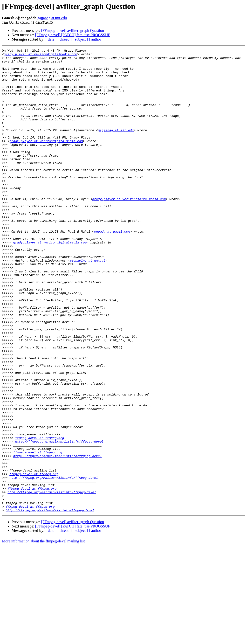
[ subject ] (80, 39)
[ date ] (51, 39)
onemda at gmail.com (112, 268)
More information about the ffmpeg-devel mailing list (43, 634)
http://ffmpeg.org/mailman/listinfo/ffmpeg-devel (59, 520)
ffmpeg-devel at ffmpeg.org (39, 516)
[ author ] (96, 39)
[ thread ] (64, 39)
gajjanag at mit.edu (52, 18)
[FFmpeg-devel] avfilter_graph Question (72, 30)
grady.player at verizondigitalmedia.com (40, 55)
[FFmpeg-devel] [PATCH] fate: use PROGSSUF (72, 35)
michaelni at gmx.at (87, 303)
